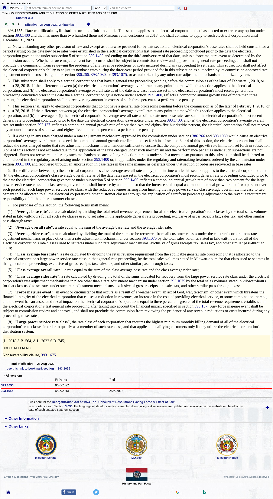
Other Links (18, 426)
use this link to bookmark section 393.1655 (38, 368)
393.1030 (98, 74)
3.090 (68, 406)
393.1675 (48, 355)
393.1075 (119, 74)
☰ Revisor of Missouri (18, 3)
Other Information (24, 418)
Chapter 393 (24, 18)
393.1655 (7, 385)
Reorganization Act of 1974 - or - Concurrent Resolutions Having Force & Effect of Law (113, 402)
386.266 (82, 74)
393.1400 (22, 35)
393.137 (43, 125)
